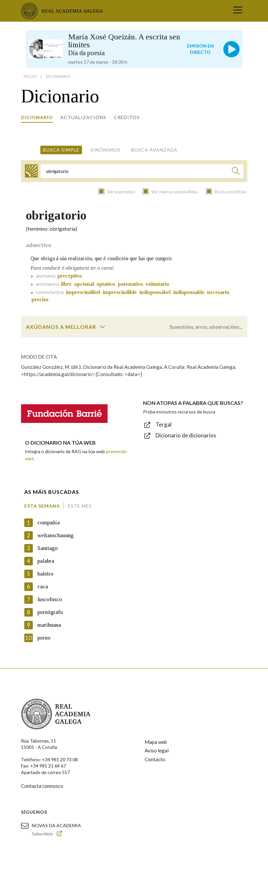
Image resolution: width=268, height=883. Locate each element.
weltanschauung (55, 535)
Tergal (163, 424)
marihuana (49, 625)
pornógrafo (50, 612)
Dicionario (37, 117)
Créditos (127, 117)
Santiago (47, 548)
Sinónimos (105, 150)
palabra (45, 561)
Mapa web (156, 742)
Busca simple (61, 150)
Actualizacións (83, 117)
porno (44, 638)
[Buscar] (235, 172)
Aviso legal (157, 750)
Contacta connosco (42, 786)
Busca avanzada (154, 150)
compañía (48, 522)
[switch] (102, 326)
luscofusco (49, 599)
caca (42, 586)
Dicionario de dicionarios (185, 435)
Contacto (155, 759)
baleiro (45, 574)
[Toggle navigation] (237, 11)
